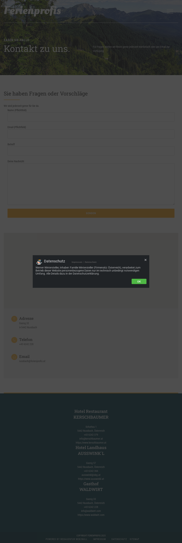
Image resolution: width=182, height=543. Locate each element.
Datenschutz (91, 262)
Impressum (77, 262)
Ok (139, 281)
